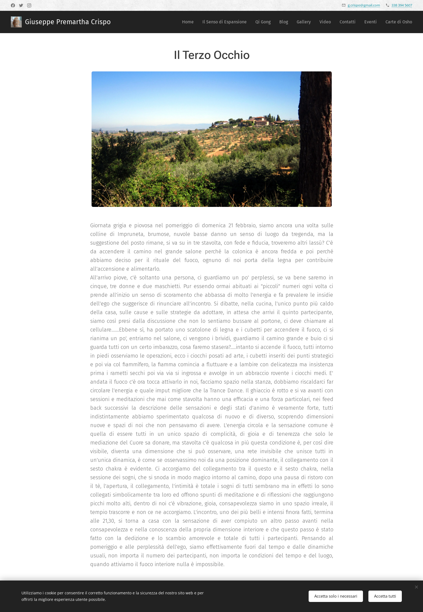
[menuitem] (189, 22)
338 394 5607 (401, 5)
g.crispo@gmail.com (364, 5)
